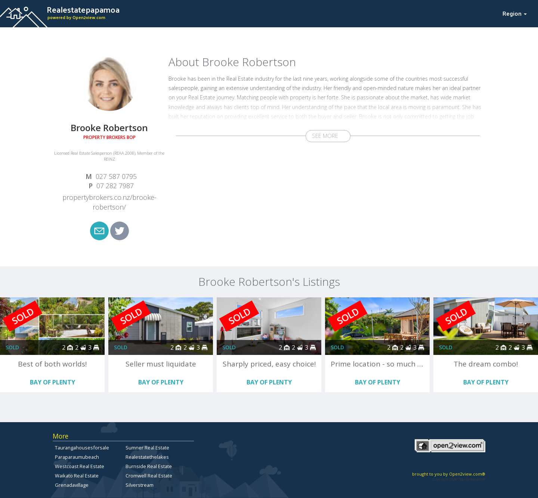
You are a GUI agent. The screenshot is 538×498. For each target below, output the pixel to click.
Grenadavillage (72, 485)
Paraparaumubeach (77, 457)
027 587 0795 (116, 176)
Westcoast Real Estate (79, 466)
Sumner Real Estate (147, 447)
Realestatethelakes (147, 457)
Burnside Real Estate (149, 466)
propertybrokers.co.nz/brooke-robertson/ (109, 202)
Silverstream (140, 485)
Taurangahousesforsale (82, 447)
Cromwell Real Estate (149, 475)
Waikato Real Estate (77, 475)
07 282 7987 (115, 185)
